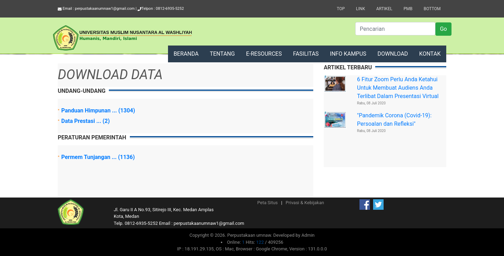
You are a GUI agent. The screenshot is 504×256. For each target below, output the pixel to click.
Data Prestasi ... (82, 121)
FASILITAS (305, 53)
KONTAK (430, 53)
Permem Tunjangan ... (89, 157)
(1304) (126, 110)
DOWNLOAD (393, 53)
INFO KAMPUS (348, 53)
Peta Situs (267, 202)
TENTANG (222, 53)
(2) (106, 121)
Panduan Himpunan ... (89, 110)
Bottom (432, 8)
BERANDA (186, 53)
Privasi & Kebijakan (305, 202)
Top (341, 8)
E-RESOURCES (264, 53)
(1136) (126, 157)
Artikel (384, 8)
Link (360, 8)
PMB (408, 8)
